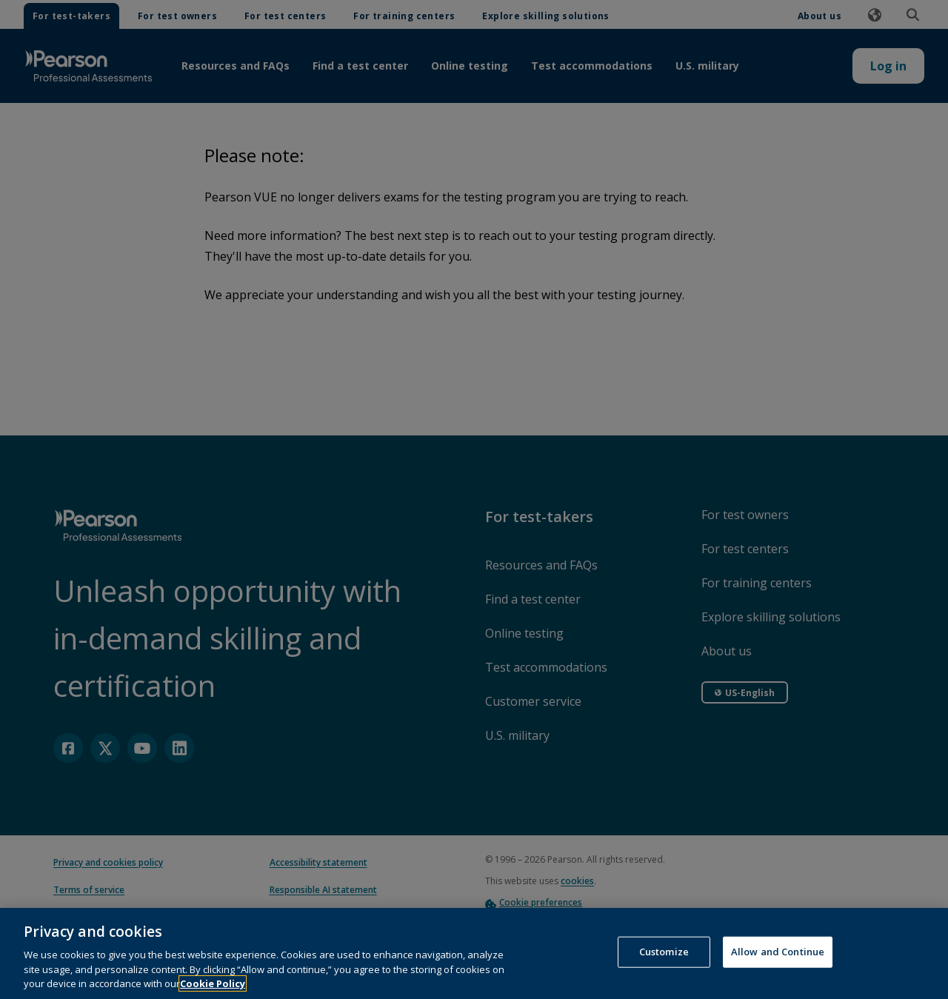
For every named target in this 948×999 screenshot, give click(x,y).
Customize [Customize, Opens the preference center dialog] (664, 962)
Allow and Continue (777, 962)
